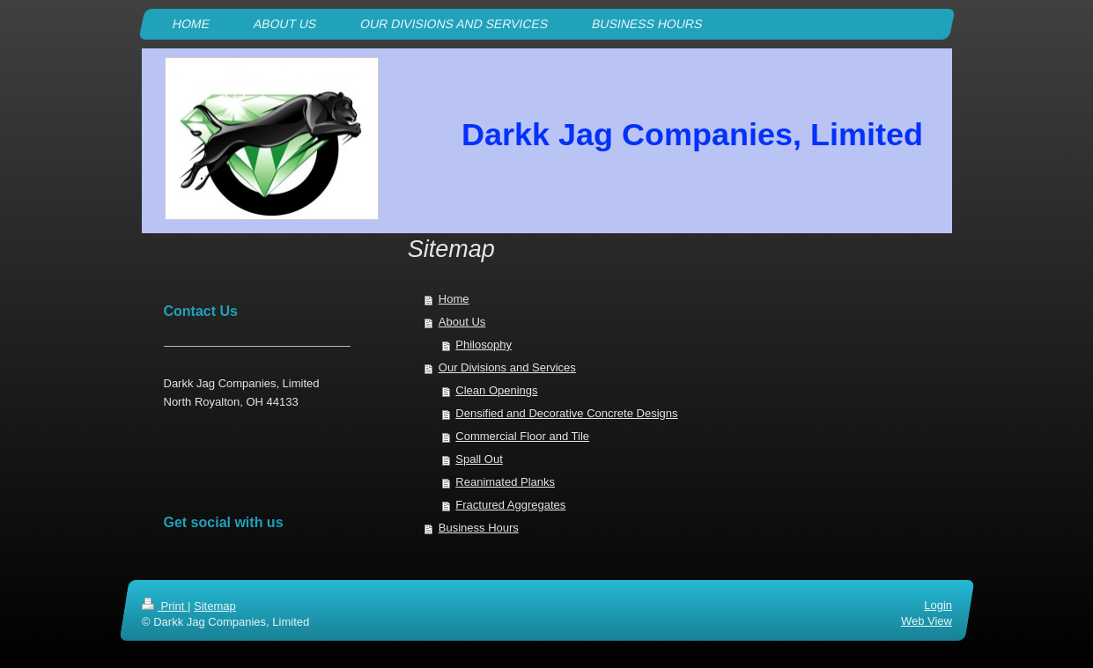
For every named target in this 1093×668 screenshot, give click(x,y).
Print (165, 606)
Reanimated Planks (505, 481)
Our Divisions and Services (507, 367)
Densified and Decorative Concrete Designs (566, 413)
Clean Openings (496, 390)
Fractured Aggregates (510, 504)
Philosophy (483, 344)
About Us (462, 321)
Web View (925, 621)
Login (938, 605)
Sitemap (214, 606)
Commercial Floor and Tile (522, 436)
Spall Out (478, 459)
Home (454, 298)
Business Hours (479, 527)
